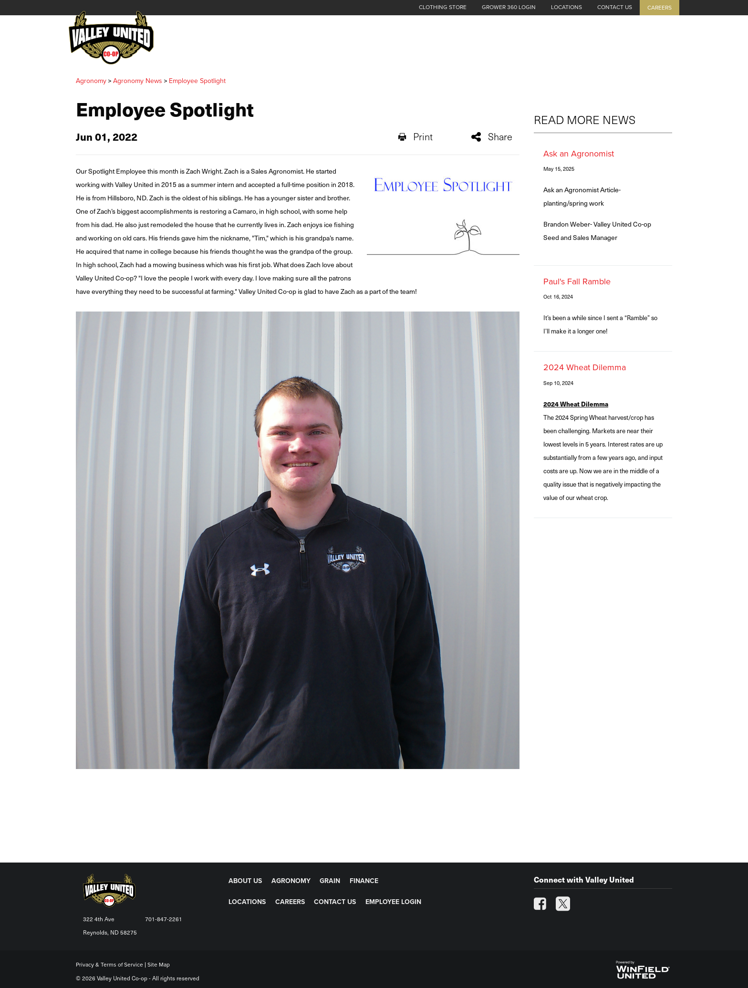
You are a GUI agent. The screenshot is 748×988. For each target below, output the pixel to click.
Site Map (158, 964)
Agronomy (496, 44)
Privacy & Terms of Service (109, 964)
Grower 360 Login (509, 7)
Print (415, 136)
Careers (659, 7)
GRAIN (330, 881)
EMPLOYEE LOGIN (393, 902)
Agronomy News (137, 81)
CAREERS (290, 902)
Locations (566, 7)
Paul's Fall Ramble (577, 281)
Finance (588, 44)
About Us (439, 44)
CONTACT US (335, 902)
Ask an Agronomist (578, 153)
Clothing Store (443, 7)
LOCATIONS (247, 902)
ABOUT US (245, 881)
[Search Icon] (668, 43)
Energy (634, 44)
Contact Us (614, 7)
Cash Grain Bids (372, 44)
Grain (545, 44)
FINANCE (364, 881)
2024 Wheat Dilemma (584, 367)
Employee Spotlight (197, 81)
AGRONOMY (291, 881)
